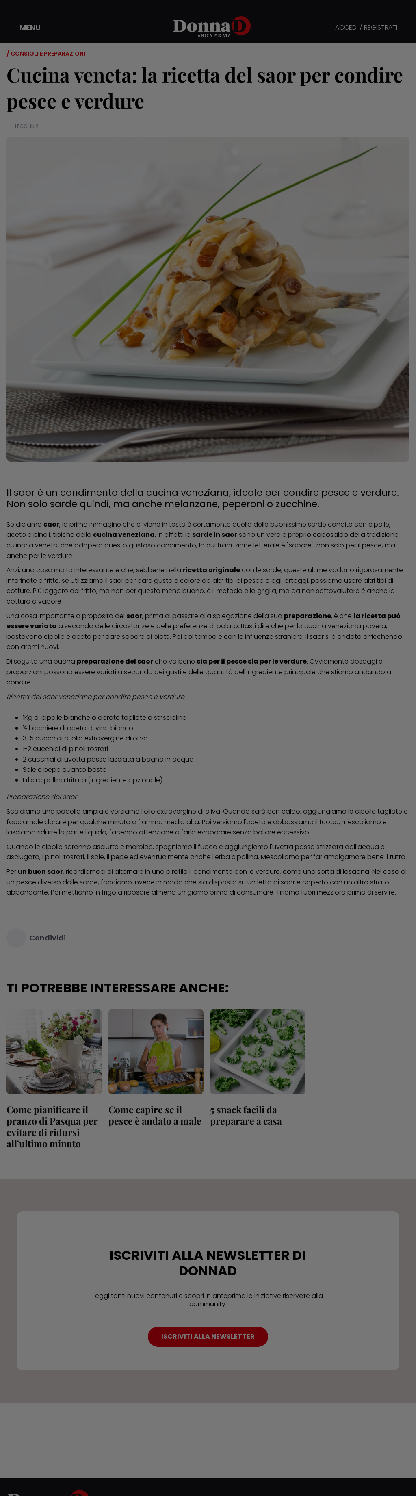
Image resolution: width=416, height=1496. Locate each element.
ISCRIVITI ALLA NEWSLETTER (208, 1336)
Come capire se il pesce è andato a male (155, 1115)
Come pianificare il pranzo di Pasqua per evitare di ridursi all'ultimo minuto (52, 1126)
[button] (24, 28)
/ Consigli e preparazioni (45, 54)
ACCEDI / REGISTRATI (366, 28)
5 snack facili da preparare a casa (246, 1115)
